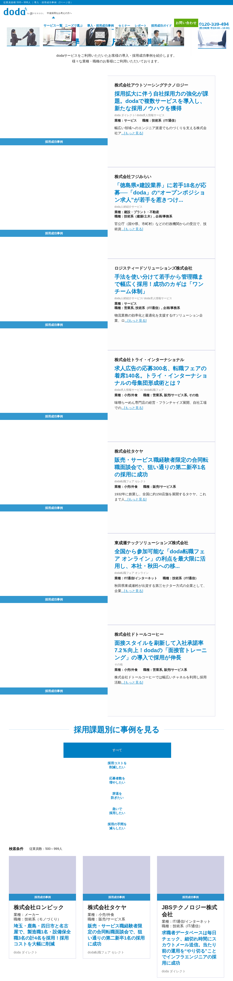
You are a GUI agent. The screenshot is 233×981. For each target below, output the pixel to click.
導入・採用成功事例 (93, 25)
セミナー (117, 25)
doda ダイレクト (110, 933)
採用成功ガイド (154, 25)
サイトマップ (203, 940)
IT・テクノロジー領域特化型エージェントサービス (75, 973)
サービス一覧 (44, 25)
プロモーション (205, 927)
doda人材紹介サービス (26, 933)
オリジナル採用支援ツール (116, 939)
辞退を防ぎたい (134, 597)
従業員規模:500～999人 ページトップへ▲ (190, 896)
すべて (27, 597)
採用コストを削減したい (62, 597)
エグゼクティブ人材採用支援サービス (35, 967)
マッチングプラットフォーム (134, 973)
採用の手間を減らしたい (206, 597)
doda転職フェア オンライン (70, 939)
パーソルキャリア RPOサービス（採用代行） (40, 979)
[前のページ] (106, 846)
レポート (134, 25)
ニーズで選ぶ (67, 25)
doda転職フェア (22, 939)
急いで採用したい (170, 597)
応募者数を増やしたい (98, 597)
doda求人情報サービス (67, 933)
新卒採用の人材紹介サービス (139, 967)
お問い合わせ (181, 25)
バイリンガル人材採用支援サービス (90, 967)
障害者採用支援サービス (93, 979)
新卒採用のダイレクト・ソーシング (189, 967)
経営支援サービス (23, 973)
